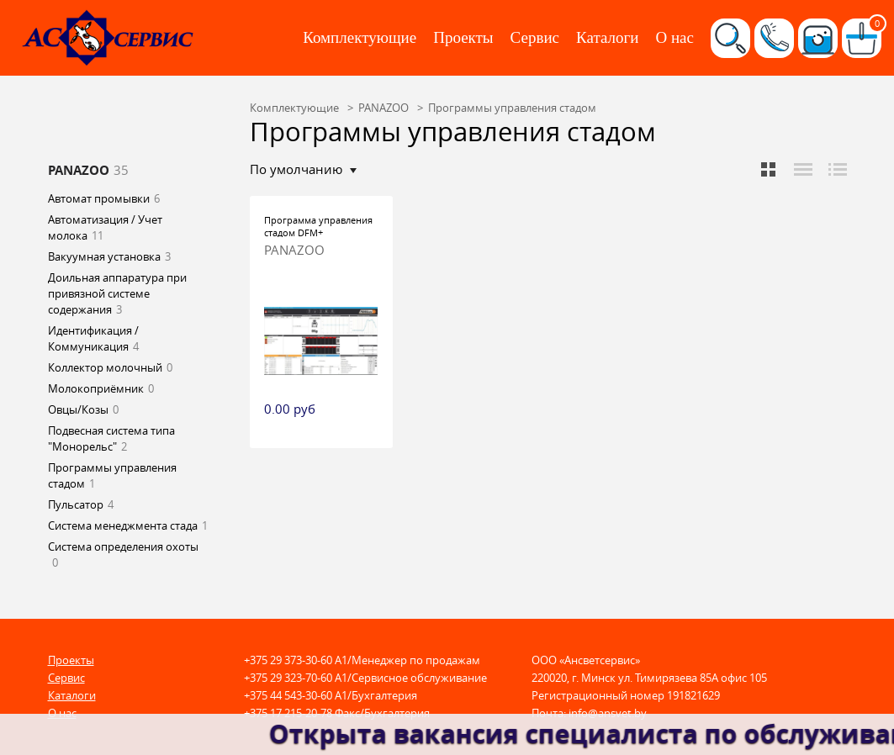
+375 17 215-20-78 (288, 713)
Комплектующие (359, 37)
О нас (674, 37)
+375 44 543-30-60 (288, 695)
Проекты (463, 37)
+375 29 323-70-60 (288, 677)
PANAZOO (294, 250)
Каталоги (607, 37)
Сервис (534, 37)
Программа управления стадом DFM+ (318, 226)
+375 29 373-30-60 (288, 660)
